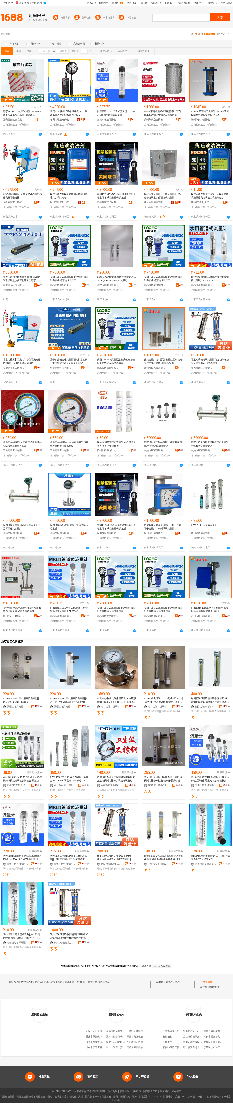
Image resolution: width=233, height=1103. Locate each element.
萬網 (177, 1096)
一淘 (97, 1096)
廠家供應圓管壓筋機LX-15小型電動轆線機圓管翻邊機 (22, 196)
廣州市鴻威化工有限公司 (60, 202)
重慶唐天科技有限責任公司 (13, 285)
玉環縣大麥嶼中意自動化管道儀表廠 (145, 1031)
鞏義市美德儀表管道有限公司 (142, 1036)
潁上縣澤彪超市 (191, 1047)
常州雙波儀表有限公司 (201, 533)
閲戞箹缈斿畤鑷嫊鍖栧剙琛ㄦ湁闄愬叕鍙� (17, 706)
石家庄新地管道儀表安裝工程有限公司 (105, 1031)
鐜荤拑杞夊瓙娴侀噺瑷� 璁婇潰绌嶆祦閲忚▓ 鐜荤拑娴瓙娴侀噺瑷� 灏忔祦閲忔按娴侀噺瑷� (163, 779)
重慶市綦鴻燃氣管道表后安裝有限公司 (105, 1036)
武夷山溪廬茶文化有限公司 (218, 1036)
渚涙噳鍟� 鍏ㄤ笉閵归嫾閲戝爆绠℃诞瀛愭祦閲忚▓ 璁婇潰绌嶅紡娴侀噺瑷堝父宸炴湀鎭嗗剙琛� (116, 779)
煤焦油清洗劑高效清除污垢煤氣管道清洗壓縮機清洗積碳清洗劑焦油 (209, 196)
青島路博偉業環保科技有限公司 (107, 367)
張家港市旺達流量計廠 (201, 367)
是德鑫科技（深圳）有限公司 (107, 202)
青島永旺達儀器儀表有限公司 (107, 119)
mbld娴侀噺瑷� (32, 868)
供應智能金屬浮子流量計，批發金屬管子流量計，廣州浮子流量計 (162, 527)
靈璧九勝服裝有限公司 (215, 1031)
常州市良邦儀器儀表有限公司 (201, 119)
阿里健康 (216, 1096)
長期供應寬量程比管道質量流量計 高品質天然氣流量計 (22, 527)
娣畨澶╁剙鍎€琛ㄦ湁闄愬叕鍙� (158, 785)
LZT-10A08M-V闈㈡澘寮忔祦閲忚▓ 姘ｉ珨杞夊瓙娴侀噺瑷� (21, 700)
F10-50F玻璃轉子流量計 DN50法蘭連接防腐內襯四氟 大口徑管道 (210, 113)
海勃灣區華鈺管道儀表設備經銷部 (123, 1031)
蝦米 (134, 1096)
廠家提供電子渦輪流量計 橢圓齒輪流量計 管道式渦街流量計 (163, 444)
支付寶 (191, 1096)
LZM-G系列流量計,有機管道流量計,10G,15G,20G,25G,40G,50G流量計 (116, 279)
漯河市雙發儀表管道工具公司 (121, 1036)
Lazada (116, 1100)
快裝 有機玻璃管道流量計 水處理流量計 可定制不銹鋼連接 (116, 444)
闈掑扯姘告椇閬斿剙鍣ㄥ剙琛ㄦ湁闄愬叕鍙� (205, 785)
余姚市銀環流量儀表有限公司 (154, 450)
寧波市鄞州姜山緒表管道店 (120, 1042)
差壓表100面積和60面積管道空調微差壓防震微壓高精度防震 (22, 444)
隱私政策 (136, 1091)
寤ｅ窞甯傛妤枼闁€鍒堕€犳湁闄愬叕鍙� (64, 785)
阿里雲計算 (145, 1096)
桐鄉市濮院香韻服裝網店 (196, 1042)
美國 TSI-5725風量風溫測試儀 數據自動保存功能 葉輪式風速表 (69, 279)
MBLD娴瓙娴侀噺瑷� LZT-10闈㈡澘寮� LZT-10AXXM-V (210, 857)
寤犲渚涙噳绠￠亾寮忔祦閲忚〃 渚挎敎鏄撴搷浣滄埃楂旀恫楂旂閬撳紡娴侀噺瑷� (22, 779)
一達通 (227, 1096)
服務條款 (124, 1091)
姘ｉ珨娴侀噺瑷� (12, 790)
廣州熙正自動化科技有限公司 (13, 616)
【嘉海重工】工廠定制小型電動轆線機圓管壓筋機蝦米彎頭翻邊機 (21, 361)
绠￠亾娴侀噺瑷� (125, 868)
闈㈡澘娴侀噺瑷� (219, 790)
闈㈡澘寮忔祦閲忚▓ (13, 868)
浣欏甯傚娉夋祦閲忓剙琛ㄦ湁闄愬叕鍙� (17, 785)
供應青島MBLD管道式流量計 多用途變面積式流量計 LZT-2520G (69, 609)
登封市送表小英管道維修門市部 (122, 1047)
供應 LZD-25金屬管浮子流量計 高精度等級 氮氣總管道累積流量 (209, 609)
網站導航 (176, 1091)
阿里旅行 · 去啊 (110, 1096)
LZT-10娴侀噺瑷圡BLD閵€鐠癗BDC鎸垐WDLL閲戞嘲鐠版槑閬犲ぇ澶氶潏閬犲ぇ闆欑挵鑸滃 (163, 700)
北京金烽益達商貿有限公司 (177, 1031)
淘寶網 (72, 1096)
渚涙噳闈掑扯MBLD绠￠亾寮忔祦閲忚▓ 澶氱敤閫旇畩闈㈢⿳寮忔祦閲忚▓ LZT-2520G (68, 857)
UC (184, 1096)
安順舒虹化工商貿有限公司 (197, 1031)
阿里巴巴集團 (8, 1096)
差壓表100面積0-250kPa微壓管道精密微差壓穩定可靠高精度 (69, 444)
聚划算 (88, 1096)
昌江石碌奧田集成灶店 (195, 1036)
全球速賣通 (60, 1096)
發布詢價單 (206, 982)
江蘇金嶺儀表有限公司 (154, 202)
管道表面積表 (173, 982)
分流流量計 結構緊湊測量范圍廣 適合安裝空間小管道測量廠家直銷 (163, 361)
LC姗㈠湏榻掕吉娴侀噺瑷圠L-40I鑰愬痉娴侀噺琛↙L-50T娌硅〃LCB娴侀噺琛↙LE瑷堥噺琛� (116, 700)
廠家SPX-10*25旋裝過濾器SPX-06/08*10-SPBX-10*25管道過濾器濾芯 (22, 113)
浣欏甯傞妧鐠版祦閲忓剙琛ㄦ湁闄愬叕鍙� (158, 864)
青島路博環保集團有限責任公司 (154, 285)
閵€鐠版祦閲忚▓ (152, 711)
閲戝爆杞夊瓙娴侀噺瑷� (204, 711)
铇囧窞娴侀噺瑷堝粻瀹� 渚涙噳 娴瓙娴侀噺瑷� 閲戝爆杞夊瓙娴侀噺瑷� (210, 700)
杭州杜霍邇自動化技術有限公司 (107, 450)
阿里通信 (168, 1096)
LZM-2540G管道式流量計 (204, 525)
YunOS (157, 1096)
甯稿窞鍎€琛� (104, 790)
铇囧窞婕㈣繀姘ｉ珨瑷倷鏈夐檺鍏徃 (205, 706)
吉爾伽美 (167, 1042)
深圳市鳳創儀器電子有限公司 (107, 533)
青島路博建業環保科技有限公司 (60, 285)
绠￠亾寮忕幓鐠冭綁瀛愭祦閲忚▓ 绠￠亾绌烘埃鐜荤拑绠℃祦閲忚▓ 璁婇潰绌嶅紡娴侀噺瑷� (115, 857)
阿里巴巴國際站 (25, 1096)
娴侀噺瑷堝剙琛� (122, 790)
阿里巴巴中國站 (44, 1096)
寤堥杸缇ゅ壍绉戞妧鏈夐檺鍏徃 (205, 864)
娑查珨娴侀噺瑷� (31, 790)
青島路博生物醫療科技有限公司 (107, 616)
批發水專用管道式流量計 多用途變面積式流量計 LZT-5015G (210, 279)
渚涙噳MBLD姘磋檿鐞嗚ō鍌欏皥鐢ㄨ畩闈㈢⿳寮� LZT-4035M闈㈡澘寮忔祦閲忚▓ (22, 857)
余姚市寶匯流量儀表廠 (107, 285)
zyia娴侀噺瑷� (58, 790)
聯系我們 (164, 1091)
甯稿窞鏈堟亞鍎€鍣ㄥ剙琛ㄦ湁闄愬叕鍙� (111, 785)
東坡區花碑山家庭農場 (215, 1042)
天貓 (80, 1096)
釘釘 (207, 1096)
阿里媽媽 (125, 1096)
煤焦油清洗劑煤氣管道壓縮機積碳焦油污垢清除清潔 (68, 196)
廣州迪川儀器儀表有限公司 (154, 533)
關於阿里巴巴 (150, 1091)
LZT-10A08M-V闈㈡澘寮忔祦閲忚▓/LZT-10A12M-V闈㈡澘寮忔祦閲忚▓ (69, 700)
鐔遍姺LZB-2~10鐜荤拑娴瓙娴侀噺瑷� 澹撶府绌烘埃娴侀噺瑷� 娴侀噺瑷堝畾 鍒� (163, 857)
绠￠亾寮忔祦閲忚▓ (60, 868)
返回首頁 (146, 965)
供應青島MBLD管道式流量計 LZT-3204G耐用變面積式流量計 (116, 113)
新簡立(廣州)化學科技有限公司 (201, 202)
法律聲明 (112, 1091)
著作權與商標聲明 (96, 1091)
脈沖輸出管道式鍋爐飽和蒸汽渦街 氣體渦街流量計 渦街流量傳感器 (22, 609)
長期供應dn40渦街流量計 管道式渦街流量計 (69, 527)
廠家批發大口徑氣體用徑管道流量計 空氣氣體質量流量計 (209, 444)
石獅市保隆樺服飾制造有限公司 (179, 1047)
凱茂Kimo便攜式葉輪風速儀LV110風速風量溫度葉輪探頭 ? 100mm (68, 113)
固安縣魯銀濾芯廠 (12, 119)
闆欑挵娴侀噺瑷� (171, 711)
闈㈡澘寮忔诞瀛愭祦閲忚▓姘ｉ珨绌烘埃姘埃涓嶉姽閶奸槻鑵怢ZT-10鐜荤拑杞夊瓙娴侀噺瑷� (21, 936)
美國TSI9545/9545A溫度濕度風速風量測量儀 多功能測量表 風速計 (116, 196)
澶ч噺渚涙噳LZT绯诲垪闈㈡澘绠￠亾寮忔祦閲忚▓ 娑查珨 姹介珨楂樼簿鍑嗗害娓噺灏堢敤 (210, 779)
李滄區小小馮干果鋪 (214, 1047)
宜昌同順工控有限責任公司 (13, 450)
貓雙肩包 (167, 1036)
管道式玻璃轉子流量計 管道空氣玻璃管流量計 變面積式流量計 (210, 361)
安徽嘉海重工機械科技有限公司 (13, 202)
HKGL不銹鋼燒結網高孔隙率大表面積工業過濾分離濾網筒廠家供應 (162, 113)
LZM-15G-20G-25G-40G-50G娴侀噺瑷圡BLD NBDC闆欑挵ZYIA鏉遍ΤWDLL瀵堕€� (69, 779)
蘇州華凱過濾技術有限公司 (154, 119)
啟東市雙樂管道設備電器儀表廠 (102, 1042)
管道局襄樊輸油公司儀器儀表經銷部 (145, 1047)
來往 (200, 1096)
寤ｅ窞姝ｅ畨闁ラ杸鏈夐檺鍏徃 (111, 706)
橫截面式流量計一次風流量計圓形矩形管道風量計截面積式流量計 (162, 196)
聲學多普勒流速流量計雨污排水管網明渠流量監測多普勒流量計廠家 (21, 279)
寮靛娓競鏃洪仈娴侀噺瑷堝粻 (111, 864)
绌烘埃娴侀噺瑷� (106, 868)
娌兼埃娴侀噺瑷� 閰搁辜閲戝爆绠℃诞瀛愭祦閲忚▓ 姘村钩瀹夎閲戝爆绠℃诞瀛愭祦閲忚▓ (69, 936)
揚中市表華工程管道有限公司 (101, 1047)
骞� (38, 706)
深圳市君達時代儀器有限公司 (60, 119)
